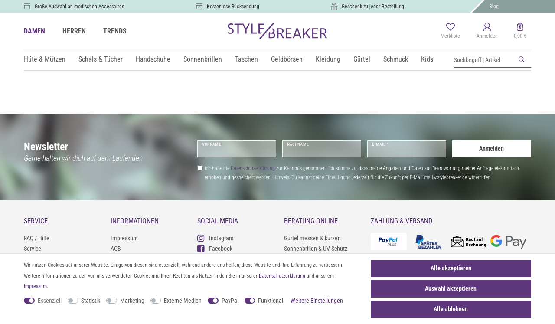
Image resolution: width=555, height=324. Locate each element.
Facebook (214, 248)
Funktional (270, 300)
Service (32, 248)
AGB (116, 248)
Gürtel (361, 59)
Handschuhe (153, 59)
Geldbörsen (287, 59)
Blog (494, 6)
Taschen (246, 59)
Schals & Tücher (100, 59)
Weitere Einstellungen (317, 300)
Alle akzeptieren (451, 268)
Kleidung (328, 59)
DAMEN (34, 31)
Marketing (132, 300)
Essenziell (50, 300)
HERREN (74, 31)
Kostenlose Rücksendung (233, 6)
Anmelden (491, 148)
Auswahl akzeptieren (451, 288)
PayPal (230, 300)
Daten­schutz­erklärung (282, 276)
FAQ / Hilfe (36, 238)
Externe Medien (183, 300)
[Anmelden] (487, 31)
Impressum (124, 238)
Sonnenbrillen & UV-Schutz (315, 248)
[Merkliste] (450, 31)
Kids (427, 59)
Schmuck (395, 59)
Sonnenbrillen (202, 59)
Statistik (90, 300)
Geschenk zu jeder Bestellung (373, 6)
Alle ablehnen (451, 308)
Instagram (215, 238)
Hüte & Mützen (44, 59)
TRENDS (115, 31)
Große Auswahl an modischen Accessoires (79, 6)
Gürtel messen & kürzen (312, 238)
